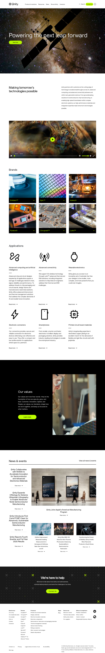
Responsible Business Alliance (84, 619)
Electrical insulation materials (38, 617)
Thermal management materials (39, 623)
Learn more (27, 417)
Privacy (20, 646)
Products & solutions (31, 4)
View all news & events (87, 461)
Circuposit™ (24, 614)
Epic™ (22, 621)
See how (15, 42)
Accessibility (46, 646)
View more (19, 485)
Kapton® (23, 625)
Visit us (11, 619)
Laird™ (22, 628)
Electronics (12, 610)
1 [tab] (47, 71)
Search (83, 4)
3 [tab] (51, 71)
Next (99, 38)
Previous (6, 38)
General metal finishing (36, 625)
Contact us (89, 4)
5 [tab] (54, 71)
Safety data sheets (68, 617)
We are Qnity (54, 4)
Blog (59, 612)
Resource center (67, 612)
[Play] (11, 155)
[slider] (45, 156)
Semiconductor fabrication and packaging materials (44, 621)
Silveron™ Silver (25, 639)
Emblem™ (23, 619)
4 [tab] (52, 71)
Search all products (36, 632)
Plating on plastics (35, 628)
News (47, 4)
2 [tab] (49, 71)
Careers (11, 621)
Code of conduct (80, 617)
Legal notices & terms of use (32, 646)
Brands (23, 610)
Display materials (35, 614)
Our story (11, 612)
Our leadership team (14, 614)
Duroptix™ (23, 617)
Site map (11, 650)
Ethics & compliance (81, 610)
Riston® (23, 634)
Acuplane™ (24, 612)
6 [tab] (56, 71)
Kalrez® (23, 623)
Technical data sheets (69, 614)
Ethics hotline (79, 614)
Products (33, 610)
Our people (11, 617)
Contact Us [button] (52, 591)
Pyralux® (23, 632)
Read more (13, 304)
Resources (41, 4)
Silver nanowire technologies (38, 630)
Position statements (81, 612)
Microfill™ (23, 630)
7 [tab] (58, 71)
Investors (62, 4)
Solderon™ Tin (24, 636)
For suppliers (66, 619)
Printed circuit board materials (38, 612)
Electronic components (36, 619)
